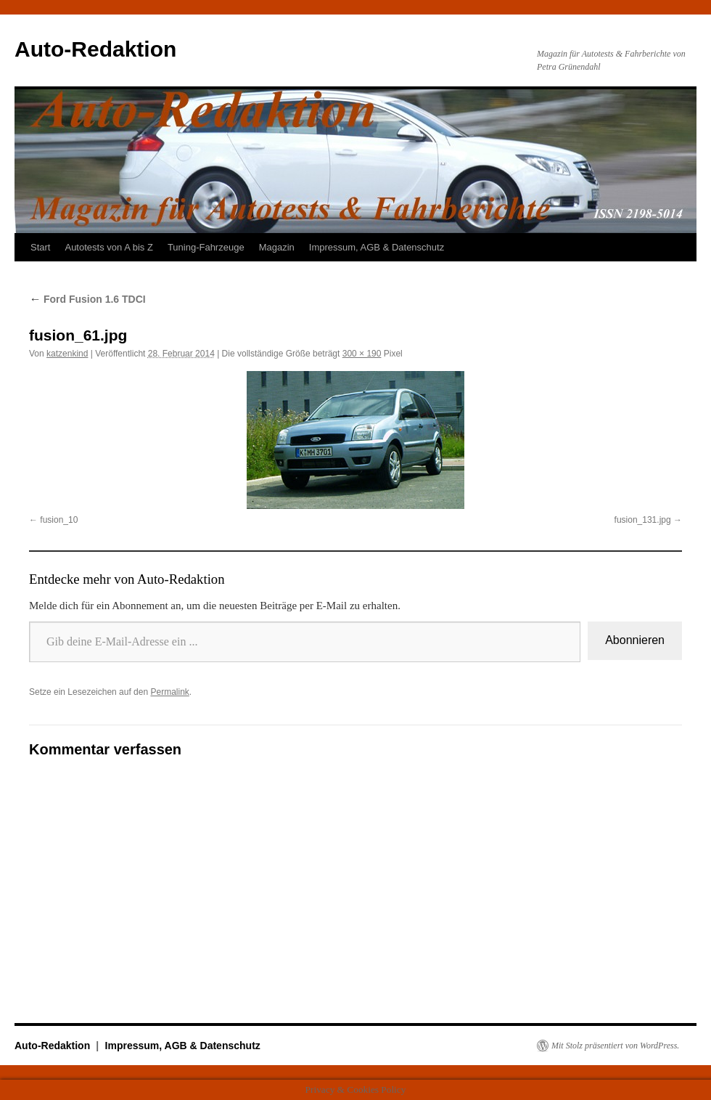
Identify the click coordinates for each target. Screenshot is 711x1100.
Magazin (277, 247)
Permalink (169, 692)
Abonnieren (635, 640)
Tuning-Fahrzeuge (206, 247)
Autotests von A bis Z (108, 247)
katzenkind (67, 354)
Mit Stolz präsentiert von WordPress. (615, 1045)
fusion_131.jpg (643, 520)
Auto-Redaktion (95, 49)
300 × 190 (362, 354)
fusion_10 (59, 520)
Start (40, 247)
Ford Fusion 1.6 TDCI (87, 299)
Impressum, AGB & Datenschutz (376, 247)
